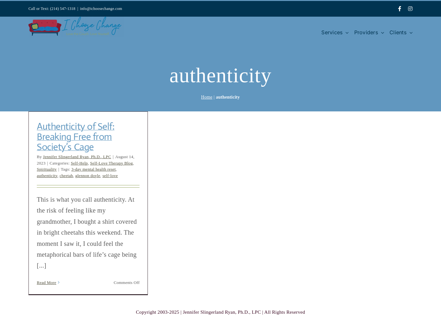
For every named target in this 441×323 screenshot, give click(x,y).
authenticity (47, 175)
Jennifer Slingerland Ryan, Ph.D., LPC (77, 156)
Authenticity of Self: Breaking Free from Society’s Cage (76, 136)
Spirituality (47, 169)
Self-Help (79, 163)
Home (206, 97)
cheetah (66, 175)
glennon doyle (87, 175)
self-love (110, 175)
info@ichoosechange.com (101, 8)
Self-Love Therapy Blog (111, 163)
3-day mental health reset (93, 169)
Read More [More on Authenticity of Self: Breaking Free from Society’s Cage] (46, 282)
